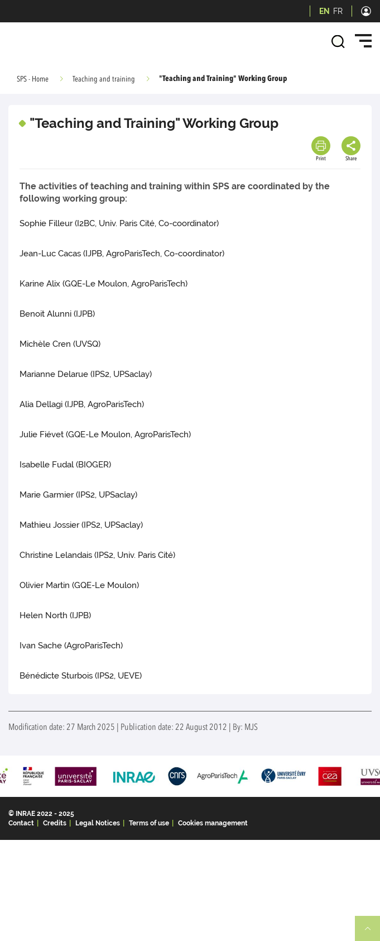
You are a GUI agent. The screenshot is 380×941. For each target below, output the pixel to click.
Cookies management (213, 823)
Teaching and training (104, 79)
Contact (21, 823)
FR (338, 11)
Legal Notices (97, 823)
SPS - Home (33, 79)
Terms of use (149, 823)
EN (324, 11)
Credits (54, 823)
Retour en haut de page (372, 933)
